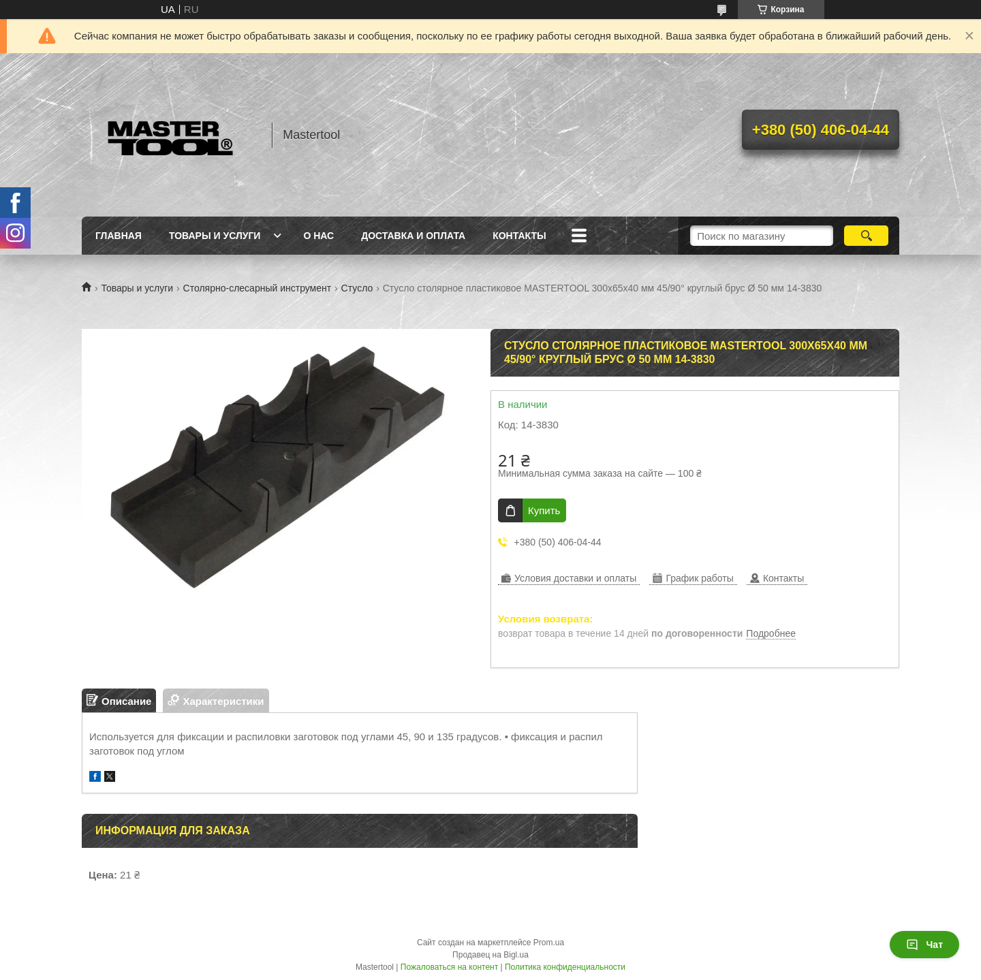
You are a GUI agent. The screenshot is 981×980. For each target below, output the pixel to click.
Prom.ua (548, 942)
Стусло (357, 288)
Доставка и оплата (413, 235)
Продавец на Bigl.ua (490, 955)
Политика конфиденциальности (565, 967)
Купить (544, 510)
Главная (118, 235)
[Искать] (866, 235)
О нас (318, 235)
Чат (924, 944)
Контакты (519, 235)
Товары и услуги (215, 235)
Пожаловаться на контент (449, 967)
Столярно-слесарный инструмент (257, 288)
